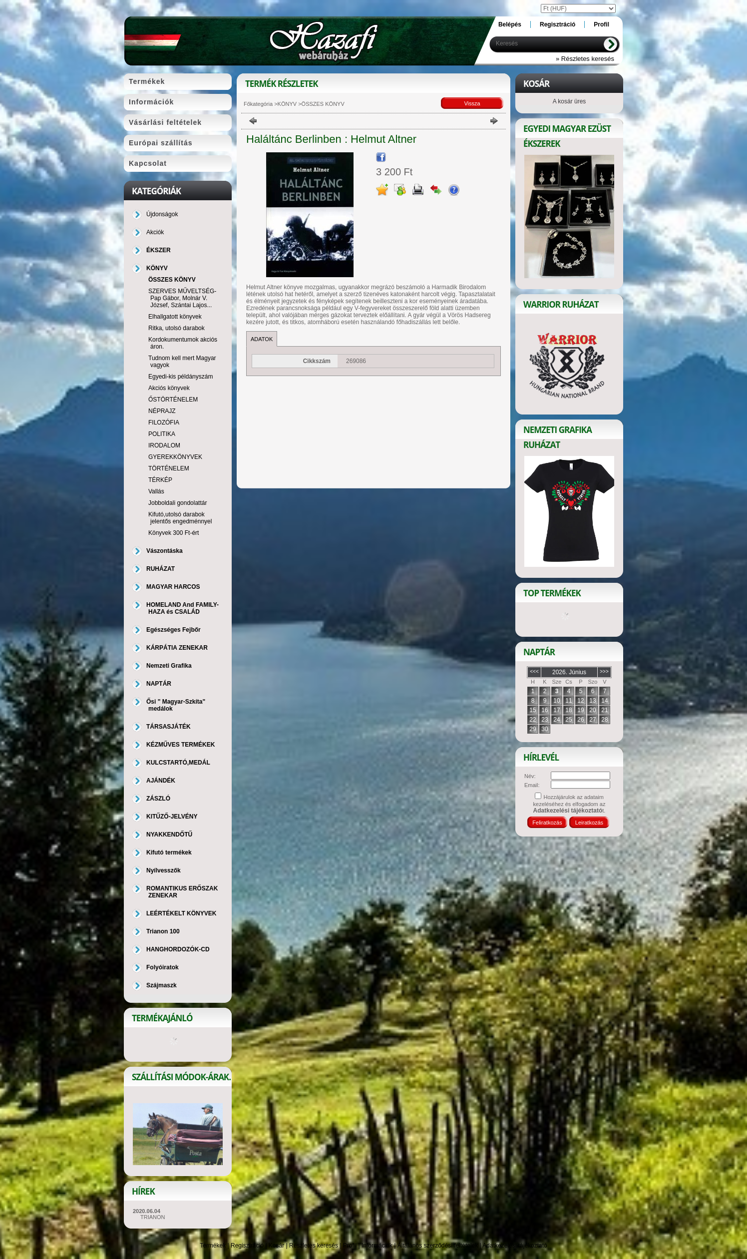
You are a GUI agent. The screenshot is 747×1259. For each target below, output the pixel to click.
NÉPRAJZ (162, 411)
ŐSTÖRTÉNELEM (173, 399)
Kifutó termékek (169, 852)
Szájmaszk (161, 985)
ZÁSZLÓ (158, 798)
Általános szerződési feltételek (437, 1245)
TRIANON (152, 1217)
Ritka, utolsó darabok (176, 328)
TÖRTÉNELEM (168, 468)
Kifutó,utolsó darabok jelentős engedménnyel (180, 518)
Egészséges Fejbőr (173, 629)
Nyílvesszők (163, 870)
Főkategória (258, 104)
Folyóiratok (162, 967)
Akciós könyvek (169, 388)
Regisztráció (247, 1245)
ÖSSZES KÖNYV (172, 279)
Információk (377, 1245)
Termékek (213, 1245)
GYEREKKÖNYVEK (175, 456)
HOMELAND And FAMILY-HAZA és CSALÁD (182, 608)
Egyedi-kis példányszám (180, 376)
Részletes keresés (313, 1245)
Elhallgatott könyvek (175, 316)
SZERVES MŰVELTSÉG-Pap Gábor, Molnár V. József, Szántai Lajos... (182, 298)
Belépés (509, 24)
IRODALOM (164, 445)
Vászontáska (164, 550)
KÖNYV (287, 104)
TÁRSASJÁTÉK (168, 726)
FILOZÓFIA (163, 422)
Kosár (276, 1245)
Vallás (156, 491)
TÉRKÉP (160, 479)
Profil (350, 1245)
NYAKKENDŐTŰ (169, 834)
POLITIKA (161, 433)
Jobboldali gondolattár (177, 502)
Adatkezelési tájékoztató (514, 1245)
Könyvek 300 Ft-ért (173, 532)
